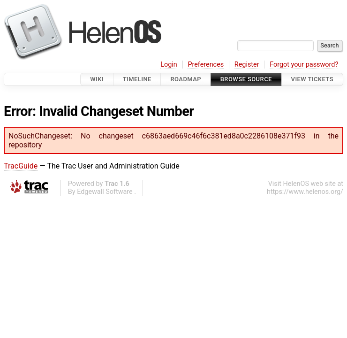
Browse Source (246, 79)
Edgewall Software (105, 192)
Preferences (206, 65)
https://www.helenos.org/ (305, 192)
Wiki (97, 79)
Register (246, 65)
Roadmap (185, 79)
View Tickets (312, 79)
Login (168, 65)
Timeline (137, 79)
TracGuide (21, 165)
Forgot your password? (304, 65)
